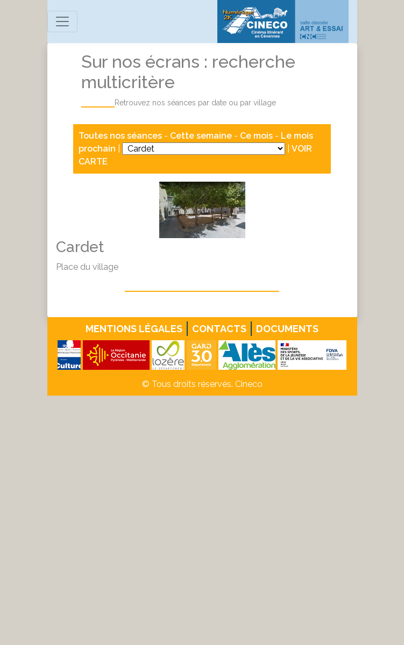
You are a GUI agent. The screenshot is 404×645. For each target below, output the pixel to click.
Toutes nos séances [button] (121, 136)
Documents (287, 328)
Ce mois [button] (256, 136)
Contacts (219, 328)
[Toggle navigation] (62, 21)
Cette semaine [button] (201, 136)
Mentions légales (134, 328)
